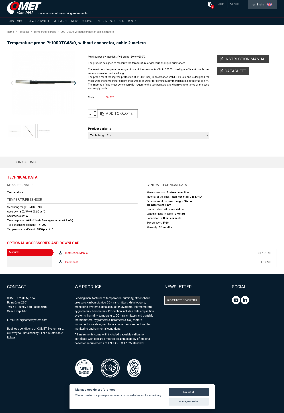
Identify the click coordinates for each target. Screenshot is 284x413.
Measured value (39, 21)
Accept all (189, 392)
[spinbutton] (91, 113)
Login (221, 3)
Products (15, 21)
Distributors (106, 21)
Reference (61, 21)
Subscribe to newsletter (182, 300)
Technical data (23, 162)
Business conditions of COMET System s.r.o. (35, 328)
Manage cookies (188, 401)
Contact (234, 3)
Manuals (14, 252)
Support (88, 21)
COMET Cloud (127, 21)
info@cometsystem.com (31, 320)
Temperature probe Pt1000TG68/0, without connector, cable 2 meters (74, 31)
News (75, 21)
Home (10, 31)
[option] (43, 83)
